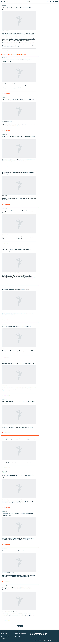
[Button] (6, 50)
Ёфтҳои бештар (20, 626)
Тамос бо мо (3, 638)
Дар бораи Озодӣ (4, 633)
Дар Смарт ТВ (17, 636)
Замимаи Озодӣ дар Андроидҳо (20, 633)
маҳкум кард (33, 277)
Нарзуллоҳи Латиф (5, 472)
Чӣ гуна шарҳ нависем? (5, 636)
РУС (48, 1)
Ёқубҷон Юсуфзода (17, 275)
